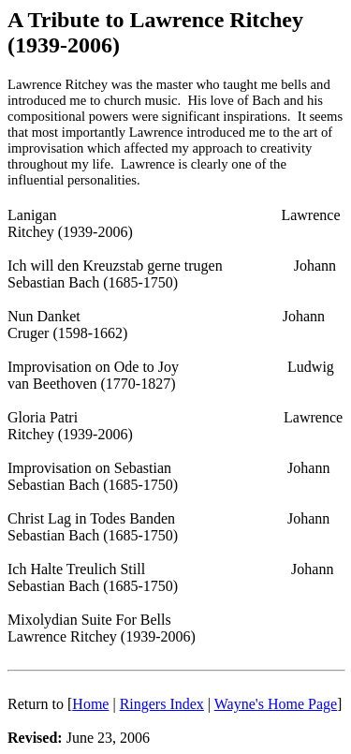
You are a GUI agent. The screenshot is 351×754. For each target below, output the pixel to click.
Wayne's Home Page (275, 704)
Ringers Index (162, 704)
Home (90, 704)
